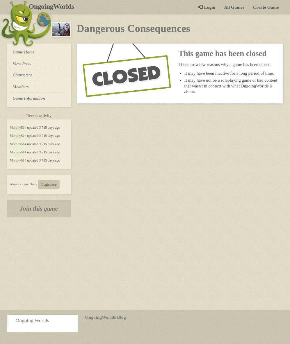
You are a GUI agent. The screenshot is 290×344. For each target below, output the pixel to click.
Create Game (266, 7)
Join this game (39, 208)
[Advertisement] (145, 263)
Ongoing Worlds (32, 320)
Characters (22, 74)
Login (206, 7)
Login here (48, 184)
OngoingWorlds (54, 6)
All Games (234, 7)
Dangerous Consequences (133, 28)
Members (21, 86)
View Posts (22, 63)
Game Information (29, 98)
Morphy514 (18, 128)
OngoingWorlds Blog (105, 317)
